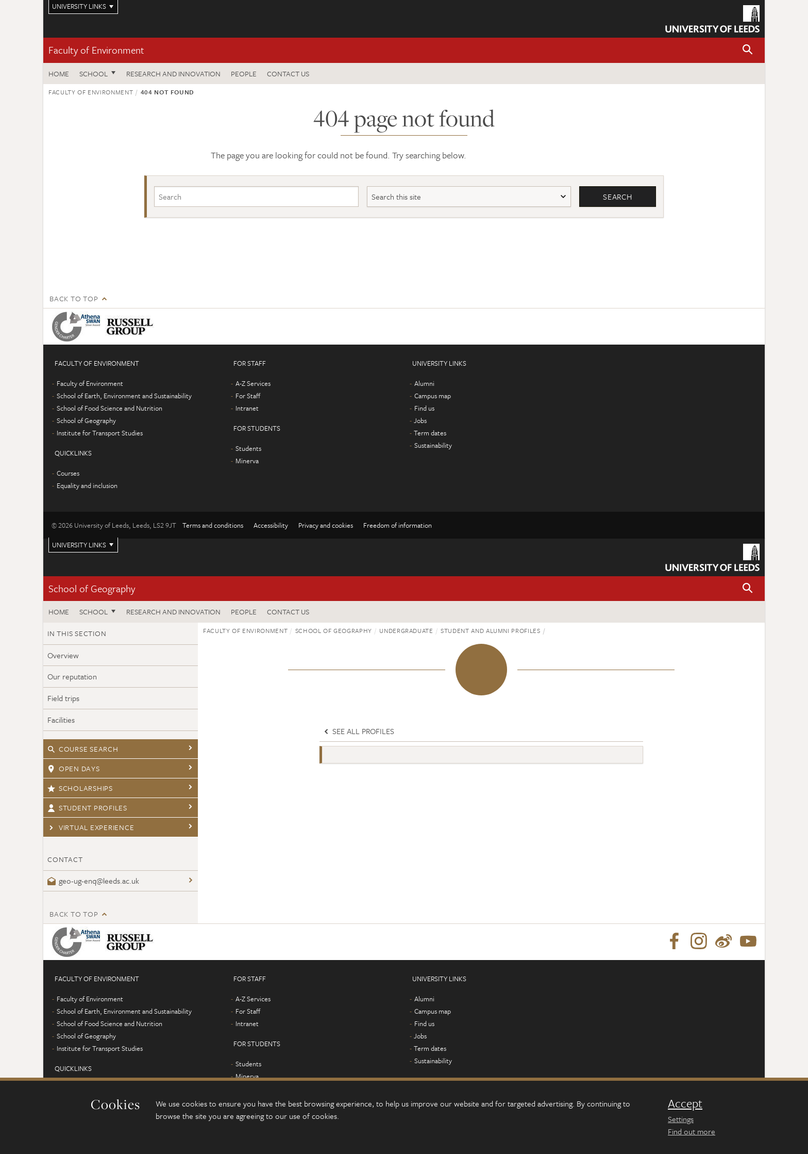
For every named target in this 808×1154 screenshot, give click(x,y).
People (244, 73)
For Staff (247, 396)
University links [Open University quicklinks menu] (79, 545)
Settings (681, 1119)
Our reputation (72, 676)
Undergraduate (406, 630)
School (93, 73)
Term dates (430, 433)
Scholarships (80, 788)
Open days (73, 768)
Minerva (247, 461)
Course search (83, 748)
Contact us (288, 73)
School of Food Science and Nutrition (109, 408)
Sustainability (433, 445)
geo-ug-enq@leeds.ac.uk (93, 880)
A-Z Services (253, 383)
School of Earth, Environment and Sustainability (124, 396)
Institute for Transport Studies (100, 433)
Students (248, 448)
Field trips (63, 698)
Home (58, 73)
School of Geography (86, 420)
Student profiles (87, 807)
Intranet (247, 408)
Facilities (61, 719)
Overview (63, 655)
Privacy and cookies (325, 525)
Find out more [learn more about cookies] (691, 1131)
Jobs (420, 420)
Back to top (73, 298)
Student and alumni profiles (491, 630)
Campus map (432, 396)
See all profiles (358, 731)
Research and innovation (173, 73)
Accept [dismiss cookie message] (685, 1103)
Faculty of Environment (96, 50)
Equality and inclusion (87, 485)
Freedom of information (397, 525)
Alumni (424, 383)
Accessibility (271, 525)
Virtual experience (90, 827)
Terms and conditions (212, 525)
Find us (424, 408)
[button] (748, 50)
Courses (68, 473)
